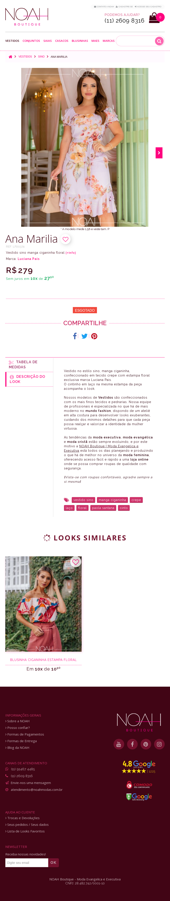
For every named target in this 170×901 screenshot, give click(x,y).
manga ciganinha (112, 500)
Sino (41, 56)
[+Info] (71, 252)
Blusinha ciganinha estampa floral (43, 660)
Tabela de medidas (23, 364)
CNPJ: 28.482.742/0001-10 (85, 883)
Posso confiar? (17, 728)
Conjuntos (31, 40)
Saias (47, 40)
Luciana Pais (29, 259)
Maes (95, 40)
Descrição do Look (27, 379)
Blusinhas (80, 40)
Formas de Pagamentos (24, 734)
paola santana (103, 508)
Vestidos (12, 40)
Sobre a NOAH (17, 721)
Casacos (61, 40)
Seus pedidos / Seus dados (27, 824)
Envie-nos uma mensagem (31, 783)
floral (82, 508)
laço (69, 508)
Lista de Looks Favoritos (25, 831)
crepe (136, 500)
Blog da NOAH (17, 747)
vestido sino (83, 500)
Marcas (109, 40)
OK (53, 862)
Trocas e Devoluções (22, 818)
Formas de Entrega (21, 741)
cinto (124, 508)
